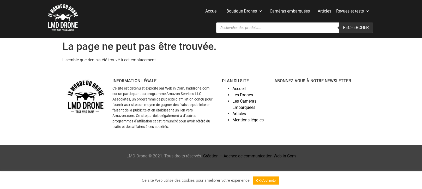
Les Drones (242, 94)
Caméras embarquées (290, 11)
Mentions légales (248, 119)
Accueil (212, 11)
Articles (239, 113)
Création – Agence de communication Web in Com (249, 155)
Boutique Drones (244, 11)
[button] (244, 11)
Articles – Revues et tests (343, 11)
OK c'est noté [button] (266, 180)
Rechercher (356, 27)
